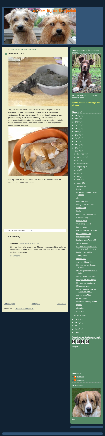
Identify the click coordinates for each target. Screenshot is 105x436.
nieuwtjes (80, 308)
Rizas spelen (81, 208)
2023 (77, 122)
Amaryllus (80, 311)
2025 (77, 116)
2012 (77, 323)
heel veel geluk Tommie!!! (86, 240)
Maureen (80, 377)
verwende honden (83, 237)
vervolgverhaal (82, 243)
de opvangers (81, 298)
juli (78, 170)
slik (77, 198)
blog (76, 105)
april (79, 180)
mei (78, 177)
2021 (77, 128)
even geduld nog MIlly (84, 262)
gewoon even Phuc (83, 295)
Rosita (78, 189)
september (81, 164)
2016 (77, 145)
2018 (77, 138)
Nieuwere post (9, 304)
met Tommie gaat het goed (86, 230)
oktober (80, 160)
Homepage (36, 304)
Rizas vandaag (82, 217)
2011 (77, 326)
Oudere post (61, 304)
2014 (77, 151)
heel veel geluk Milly (84, 252)
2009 (77, 332)
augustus (80, 167)
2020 (77, 132)
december (81, 154)
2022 (77, 125)
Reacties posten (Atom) (24, 309)
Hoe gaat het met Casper (86, 280)
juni (78, 173)
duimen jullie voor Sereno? (86, 214)
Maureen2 (81, 380)
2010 (77, 329)
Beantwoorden (15, 256)
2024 (77, 119)
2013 (77, 319)
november (81, 157)
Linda (78, 211)
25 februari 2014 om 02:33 (29, 243)
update (79, 305)
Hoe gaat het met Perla (85, 205)
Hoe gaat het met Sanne (85, 283)
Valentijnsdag (81, 255)
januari (79, 315)
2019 (77, 135)
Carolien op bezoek (83, 224)
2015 (77, 148)
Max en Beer (81, 259)
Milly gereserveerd (83, 286)
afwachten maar (82, 201)
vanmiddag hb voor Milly (85, 276)
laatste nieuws (81, 227)
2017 (77, 141)
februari (80, 186)
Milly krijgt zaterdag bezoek (86, 301)
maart (79, 183)
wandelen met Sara (83, 234)
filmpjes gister (81, 221)
